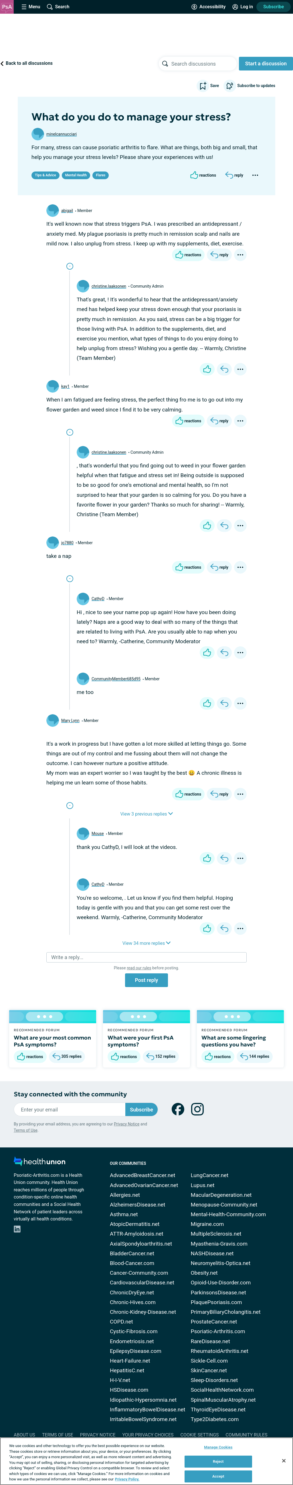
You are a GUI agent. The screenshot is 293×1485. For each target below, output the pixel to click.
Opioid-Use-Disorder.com (221, 1282)
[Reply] (234, 175)
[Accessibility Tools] (208, 7)
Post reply (146, 980)
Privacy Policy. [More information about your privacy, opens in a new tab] (127, 1479)
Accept (218, 1476)
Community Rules (247, 1435)
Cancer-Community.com (139, 1273)
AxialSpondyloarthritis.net (141, 1243)
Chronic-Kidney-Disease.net (143, 1312)
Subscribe (273, 6)
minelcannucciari (61, 134)
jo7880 (67, 542)
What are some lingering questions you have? (233, 1041)
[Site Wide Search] (58, 7)
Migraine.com (207, 1224)
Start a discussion (266, 63)
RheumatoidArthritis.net (219, 1351)
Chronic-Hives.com (133, 1302)
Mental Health (76, 175)
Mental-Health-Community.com (228, 1214)
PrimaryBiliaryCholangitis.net (226, 1312)
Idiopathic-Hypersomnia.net (143, 1400)
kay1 (65, 386)
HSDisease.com (129, 1390)
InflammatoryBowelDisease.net (147, 1409)
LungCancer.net (210, 1175)
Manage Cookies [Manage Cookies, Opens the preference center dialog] (218, 1447)
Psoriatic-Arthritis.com (218, 1331)
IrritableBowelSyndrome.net (143, 1419)
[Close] (284, 1460)
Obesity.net (204, 1273)
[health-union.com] (39, 1163)
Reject (218, 1461)
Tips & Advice (45, 175)
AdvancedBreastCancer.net (142, 1175)
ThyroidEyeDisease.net (218, 1409)
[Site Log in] (242, 7)
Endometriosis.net (132, 1341)
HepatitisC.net (127, 1370)
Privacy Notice (126, 1124)
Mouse (98, 833)
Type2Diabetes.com (215, 1419)
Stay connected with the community (70, 1094)
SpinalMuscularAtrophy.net (223, 1400)
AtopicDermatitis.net (135, 1224)
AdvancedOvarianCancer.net (144, 1185)
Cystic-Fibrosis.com (134, 1331)
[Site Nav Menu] (31, 7)
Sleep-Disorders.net (214, 1380)
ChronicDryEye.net (132, 1292)
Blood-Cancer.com (132, 1263)
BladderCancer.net (132, 1253)
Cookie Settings (200, 1435)
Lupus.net (203, 1185)
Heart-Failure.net (130, 1360)
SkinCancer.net (209, 1370)
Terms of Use (25, 1130)
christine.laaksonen (109, 286)
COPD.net (121, 1321)
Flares (100, 175)
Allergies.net (125, 1195)
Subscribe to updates (249, 86)
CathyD (98, 598)
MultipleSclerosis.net (216, 1233)
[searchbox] (204, 63)
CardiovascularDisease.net (142, 1282)
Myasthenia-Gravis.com (219, 1243)
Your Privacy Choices (147, 1435)
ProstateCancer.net (214, 1321)
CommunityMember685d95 (116, 679)
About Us (24, 1435)
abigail (67, 210)
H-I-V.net (120, 1380)
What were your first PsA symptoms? (141, 1041)
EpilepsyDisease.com (135, 1351)
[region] (146, 1461)
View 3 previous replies (146, 814)
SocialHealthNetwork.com (222, 1390)
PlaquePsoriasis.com (216, 1302)
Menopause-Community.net (224, 1204)
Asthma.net (124, 1214)
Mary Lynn (70, 720)
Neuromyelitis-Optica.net (221, 1263)
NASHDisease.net (212, 1253)
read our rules (139, 968)
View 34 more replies (146, 943)
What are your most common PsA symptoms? (52, 1041)
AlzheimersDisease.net (137, 1204)
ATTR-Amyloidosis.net (136, 1233)
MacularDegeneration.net (221, 1195)
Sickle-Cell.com (209, 1360)
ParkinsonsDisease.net (218, 1292)
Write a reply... (67, 957)
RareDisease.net (210, 1341)
